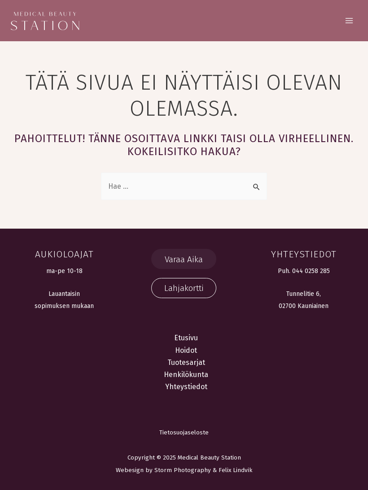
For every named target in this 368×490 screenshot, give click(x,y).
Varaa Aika (184, 259)
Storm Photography (182, 470)
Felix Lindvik (235, 470)
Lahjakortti (184, 288)
